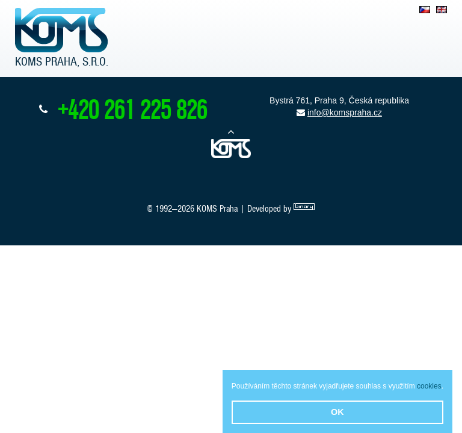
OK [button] (337, 412)
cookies (429, 386)
